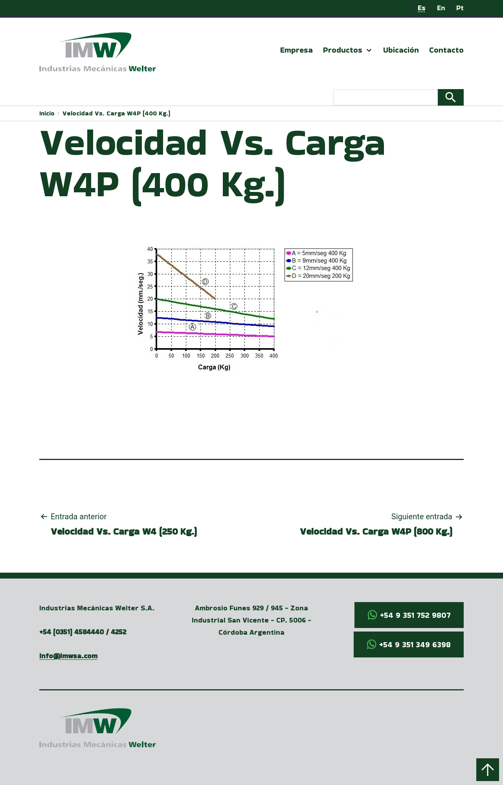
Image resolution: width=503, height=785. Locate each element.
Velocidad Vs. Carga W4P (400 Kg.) (116, 113)
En (441, 8)
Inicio (47, 113)
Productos (342, 49)
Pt (460, 8)
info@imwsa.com (68, 656)
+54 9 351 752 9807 (415, 615)
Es (422, 8)
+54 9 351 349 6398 (415, 644)
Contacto (446, 49)
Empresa (296, 49)
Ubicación (401, 49)
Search (451, 97)
